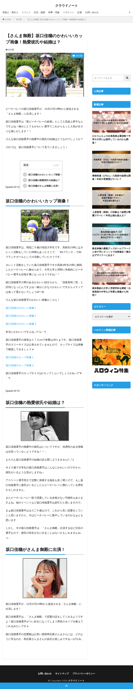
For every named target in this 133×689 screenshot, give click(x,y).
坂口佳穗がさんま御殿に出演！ (41, 186)
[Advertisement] (111, 50)
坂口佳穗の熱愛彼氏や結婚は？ (41, 180)
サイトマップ (62, 673)
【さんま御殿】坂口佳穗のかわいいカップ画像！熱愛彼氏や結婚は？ (57, 19)
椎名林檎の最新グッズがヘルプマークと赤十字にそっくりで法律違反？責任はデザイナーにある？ (111, 251)
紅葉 (79, 12)
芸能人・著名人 (10, 12)
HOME (8, 19)
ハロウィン (68, 12)
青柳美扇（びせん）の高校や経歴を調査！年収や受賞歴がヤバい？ (111, 177)
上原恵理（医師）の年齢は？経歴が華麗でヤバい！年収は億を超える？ (111, 214)
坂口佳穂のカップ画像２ (20, 365)
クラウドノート (66, 5)
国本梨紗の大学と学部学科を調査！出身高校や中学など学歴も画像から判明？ (111, 291)
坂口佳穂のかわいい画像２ (21, 315)
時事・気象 (54, 12)
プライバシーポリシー (83, 673)
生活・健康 (39, 12)
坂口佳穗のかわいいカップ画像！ (42, 174)
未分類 (19, 19)
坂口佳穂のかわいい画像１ (21, 307)
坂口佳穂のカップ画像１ (20, 357)
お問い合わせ (92, 12)
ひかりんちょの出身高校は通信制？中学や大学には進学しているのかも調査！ (111, 139)
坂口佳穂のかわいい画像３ (21, 323)
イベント (26, 12)
